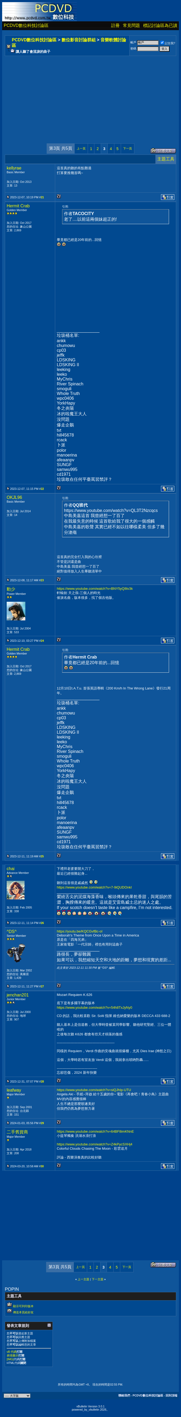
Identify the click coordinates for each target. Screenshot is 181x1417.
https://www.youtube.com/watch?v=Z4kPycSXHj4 (94, 1144)
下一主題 (97, 1279)
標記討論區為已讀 (160, 25)
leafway (14, 1090)
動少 (11, 589)
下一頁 (127, 148)
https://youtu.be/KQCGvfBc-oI (79, 931)
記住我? (167, 43)
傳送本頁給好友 (23, 1312)
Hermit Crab (18, 206)
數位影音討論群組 (79, 40)
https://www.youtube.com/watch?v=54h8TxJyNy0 (94, 1008)
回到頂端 (171, 1395)
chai (10, 868)
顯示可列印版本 (23, 1306)
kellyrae (14, 168)
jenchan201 (18, 995)
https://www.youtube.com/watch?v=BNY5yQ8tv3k (95, 589)
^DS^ (12, 931)
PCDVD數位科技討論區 (26, 25)
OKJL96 (14, 497)
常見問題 (131, 25)
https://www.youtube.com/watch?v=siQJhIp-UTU (94, 1090)
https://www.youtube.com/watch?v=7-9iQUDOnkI (94, 887)
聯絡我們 (124, 1395)
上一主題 (83, 1279)
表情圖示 (12, 1355)
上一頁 (81, 148)
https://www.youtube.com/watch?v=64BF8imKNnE (95, 1131)
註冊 (115, 25)
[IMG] (10, 1359)
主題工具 (165, 159)
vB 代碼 (12, 1351)
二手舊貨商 (17, 1132)
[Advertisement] (90, 94)
